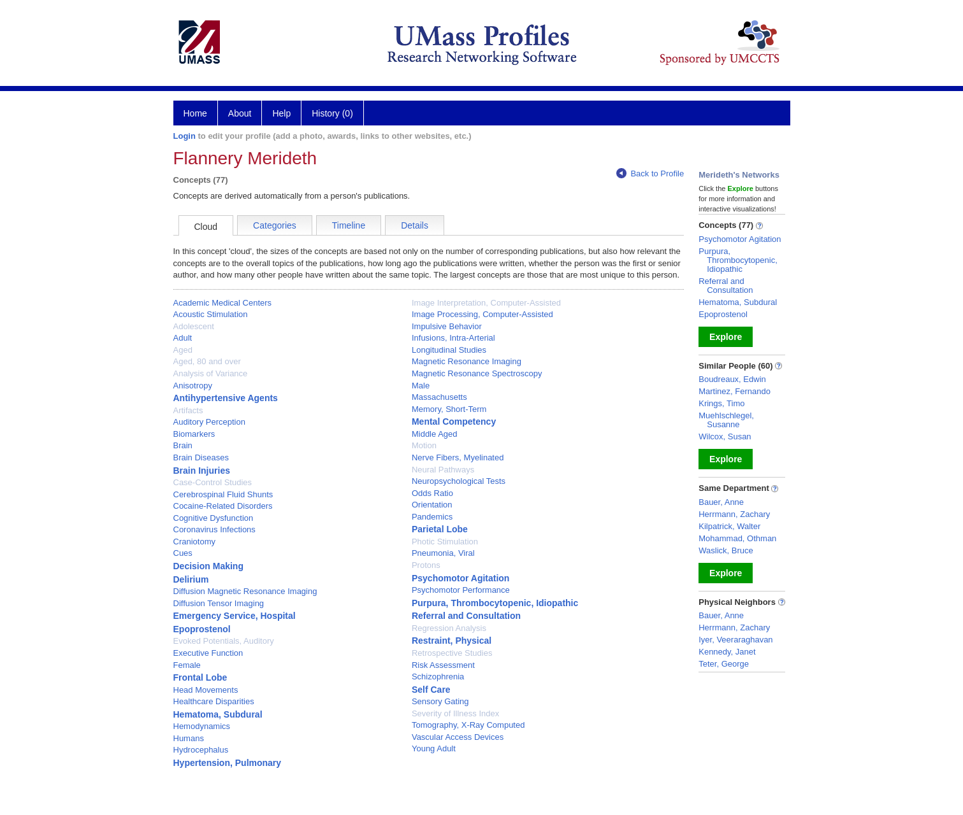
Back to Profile (650, 173)
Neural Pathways (443, 469)
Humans (188, 738)
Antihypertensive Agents (225, 398)
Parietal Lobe (440, 529)
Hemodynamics (202, 726)
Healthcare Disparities (213, 701)
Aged (182, 350)
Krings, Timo (721, 403)
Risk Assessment (443, 665)
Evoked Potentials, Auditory (223, 641)
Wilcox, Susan (725, 436)
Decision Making (208, 566)
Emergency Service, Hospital (234, 616)
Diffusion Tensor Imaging (218, 603)
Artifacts (188, 410)
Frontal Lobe (200, 677)
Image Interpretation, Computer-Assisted (486, 303)
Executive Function (208, 653)
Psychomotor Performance (461, 590)
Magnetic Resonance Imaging (466, 361)
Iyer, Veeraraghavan (735, 639)
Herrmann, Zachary (734, 514)
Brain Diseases (201, 457)
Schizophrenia (438, 676)
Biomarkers (194, 434)
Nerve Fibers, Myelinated (458, 457)
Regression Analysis (449, 628)
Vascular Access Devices (457, 737)
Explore (725, 337)
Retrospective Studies (452, 653)
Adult (182, 338)
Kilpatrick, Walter (729, 526)
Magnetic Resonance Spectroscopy (477, 373)
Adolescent (193, 326)
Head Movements (205, 690)
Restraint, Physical (451, 640)
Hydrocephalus (201, 750)
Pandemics (432, 516)
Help (281, 113)
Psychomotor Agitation (461, 578)
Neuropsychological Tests (458, 481)
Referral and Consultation (466, 616)
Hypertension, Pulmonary (227, 763)
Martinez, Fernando (735, 391)
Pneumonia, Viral (443, 553)
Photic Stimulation (445, 541)
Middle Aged (435, 434)
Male (421, 385)
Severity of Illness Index (455, 713)
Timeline (348, 225)
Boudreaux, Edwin (732, 379)
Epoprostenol (202, 629)
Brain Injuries (201, 470)
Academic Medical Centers (222, 303)
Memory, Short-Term (449, 409)
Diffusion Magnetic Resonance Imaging (245, 591)
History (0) (332, 113)
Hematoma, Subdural (218, 714)
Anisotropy (192, 385)
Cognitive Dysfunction (213, 518)
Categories (274, 225)
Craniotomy (194, 541)
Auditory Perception (209, 422)
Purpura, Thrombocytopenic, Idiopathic (495, 603)
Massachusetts (439, 397)
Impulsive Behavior (447, 326)
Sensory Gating (440, 701)
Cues (182, 553)
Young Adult (434, 748)
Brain (182, 445)
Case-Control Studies (212, 482)
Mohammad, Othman (737, 538)
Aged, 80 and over (207, 361)
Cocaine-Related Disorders (223, 506)
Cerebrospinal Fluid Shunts (223, 494)
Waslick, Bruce (726, 550)
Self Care (431, 689)
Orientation (432, 504)
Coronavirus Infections (214, 529)
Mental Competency (454, 421)
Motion (424, 445)
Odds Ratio (432, 493)
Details (414, 225)
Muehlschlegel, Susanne (726, 420)
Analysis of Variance (210, 373)
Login (184, 136)
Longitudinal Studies (449, 350)
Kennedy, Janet (727, 651)
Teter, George (724, 664)
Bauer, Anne (721, 502)
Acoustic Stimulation (210, 314)
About (240, 113)
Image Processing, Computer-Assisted (482, 314)
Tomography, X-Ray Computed (468, 725)
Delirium (191, 579)
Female (187, 665)
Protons (426, 565)
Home (195, 113)
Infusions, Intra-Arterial (453, 338)
